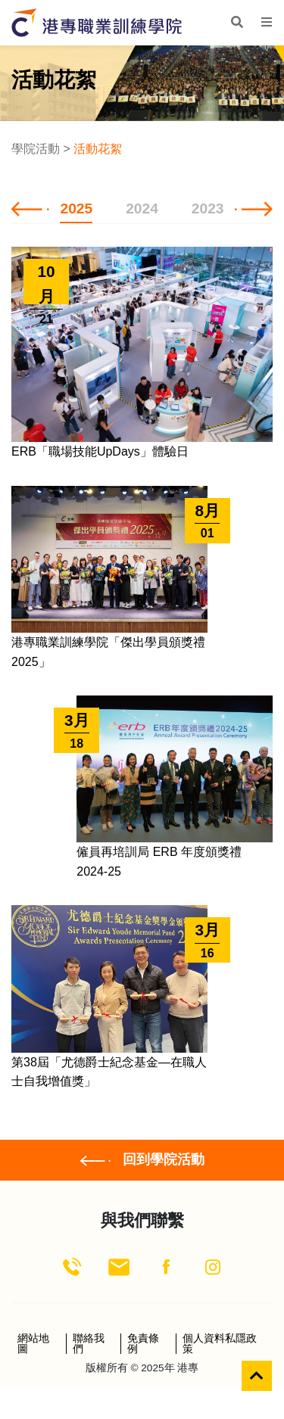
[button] (30, 208)
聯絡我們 (89, 1343)
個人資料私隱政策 (220, 1343)
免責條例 (143, 1343)
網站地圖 (33, 1343)
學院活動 (35, 148)
